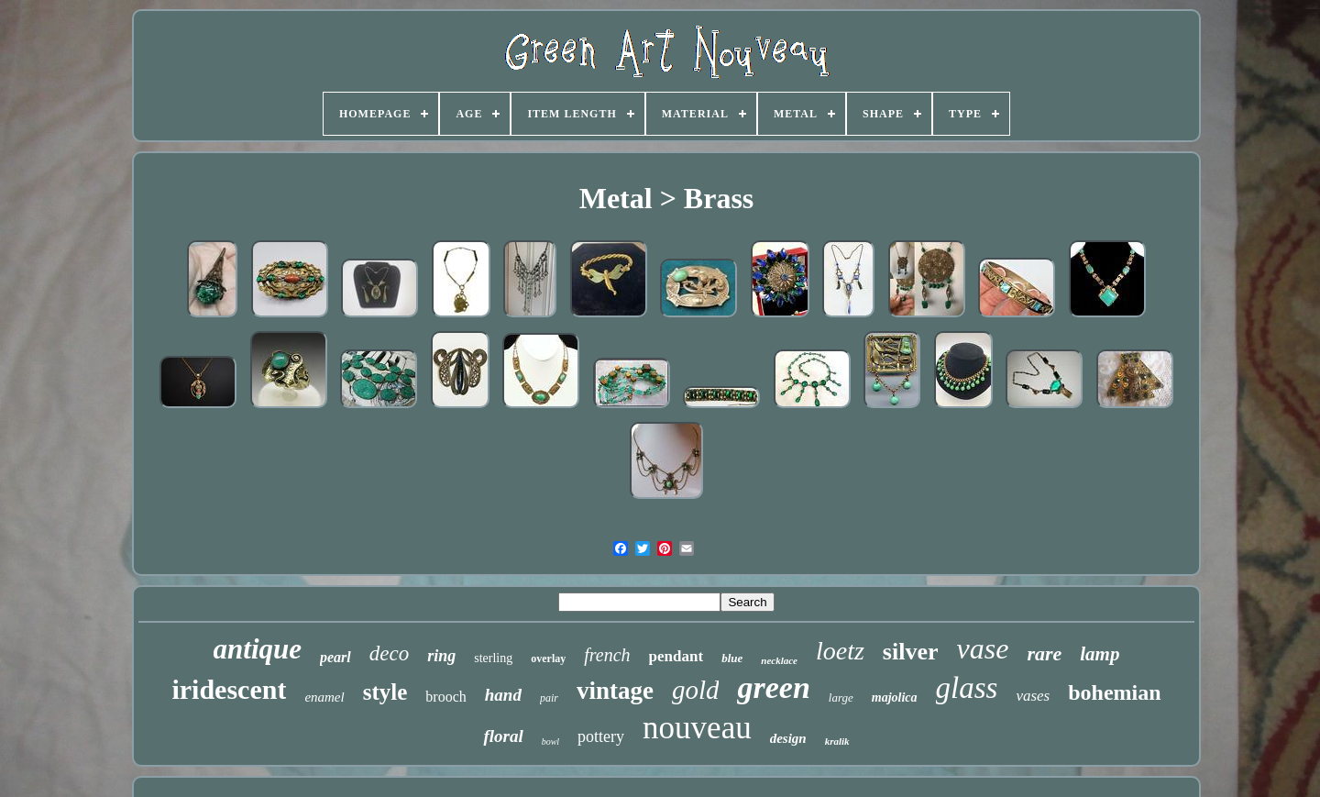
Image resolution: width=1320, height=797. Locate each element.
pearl (335, 657)
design (788, 738)
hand (503, 694)
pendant (676, 656)
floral (502, 736)
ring (441, 656)
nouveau (697, 728)
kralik (837, 741)
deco (389, 653)
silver (911, 651)
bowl (550, 741)
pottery (601, 736)
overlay (548, 658)
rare (1044, 653)
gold (696, 689)
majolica (895, 697)
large (841, 697)
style (385, 692)
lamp (1099, 654)
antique (258, 649)
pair (549, 698)
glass (967, 687)
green (773, 687)
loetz (840, 650)
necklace (779, 660)
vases (1033, 695)
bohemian (1114, 692)
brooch (445, 696)
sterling (493, 658)
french (607, 655)
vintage (615, 690)
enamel (324, 697)
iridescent (228, 689)
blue (731, 658)
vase (983, 648)
